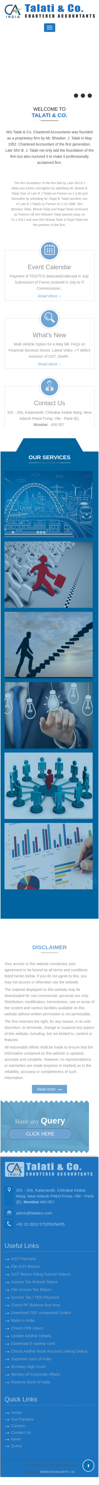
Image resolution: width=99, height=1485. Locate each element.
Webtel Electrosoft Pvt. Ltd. (57, 1471)
